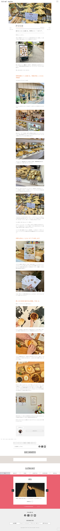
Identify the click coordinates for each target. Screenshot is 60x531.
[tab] (25, 506)
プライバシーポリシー (35, 523)
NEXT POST (48, 29)
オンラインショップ (31, 417)
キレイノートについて (24, 523)
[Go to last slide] (13, 490)
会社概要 (14, 523)
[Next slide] (47, 490)
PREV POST (11, 29)
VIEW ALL (29, 501)
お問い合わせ (45, 523)
